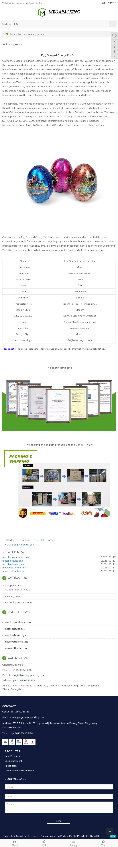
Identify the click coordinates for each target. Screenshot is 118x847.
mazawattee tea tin (13, 571)
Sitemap (105, 836)
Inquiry (73, 843)
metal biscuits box (12, 560)
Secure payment (13, 760)
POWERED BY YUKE (88, 836)
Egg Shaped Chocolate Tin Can (37, 540)
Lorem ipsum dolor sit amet (19, 770)
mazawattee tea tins (14, 567)
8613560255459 (25, 680)
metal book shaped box (15, 557)
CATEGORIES (10, 23)
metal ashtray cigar (13, 564)
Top (103, 843)
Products (12, 751)
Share (15, 843)
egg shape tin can (24, 544)
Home (12, 34)
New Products (12, 756)
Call (44, 843)
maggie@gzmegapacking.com (28, 675)
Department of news (18, 589)
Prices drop (11, 765)
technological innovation (19, 602)
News (22, 34)
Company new (13, 585)
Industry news (35, 34)
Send (58, 820)
